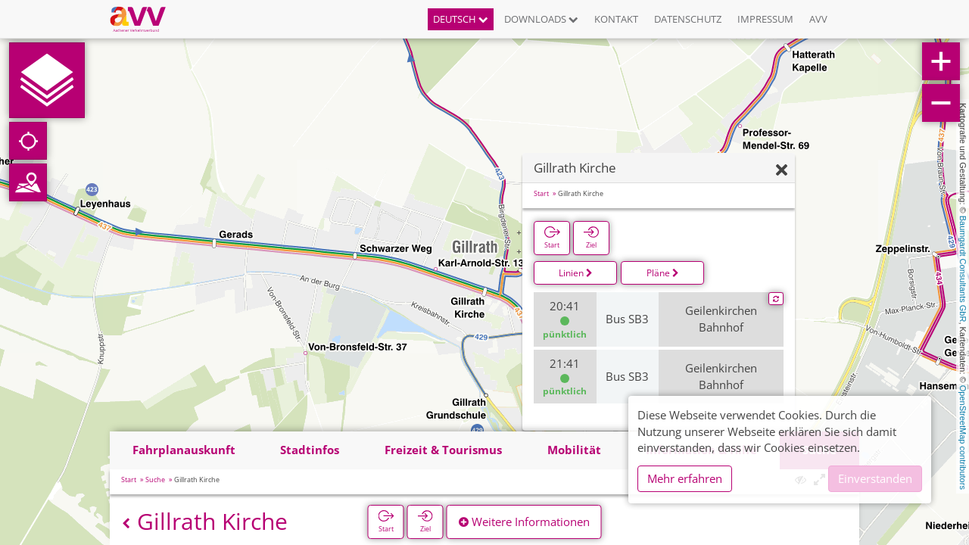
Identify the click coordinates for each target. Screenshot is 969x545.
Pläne (663, 272)
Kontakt (616, 19)
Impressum (765, 19)
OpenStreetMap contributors (962, 437)
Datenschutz (687, 19)
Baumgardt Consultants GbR (962, 269)
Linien (576, 272)
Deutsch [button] (460, 19)
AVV (818, 19)
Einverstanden (875, 478)
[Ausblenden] (781, 170)
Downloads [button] (541, 19)
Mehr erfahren (684, 478)
